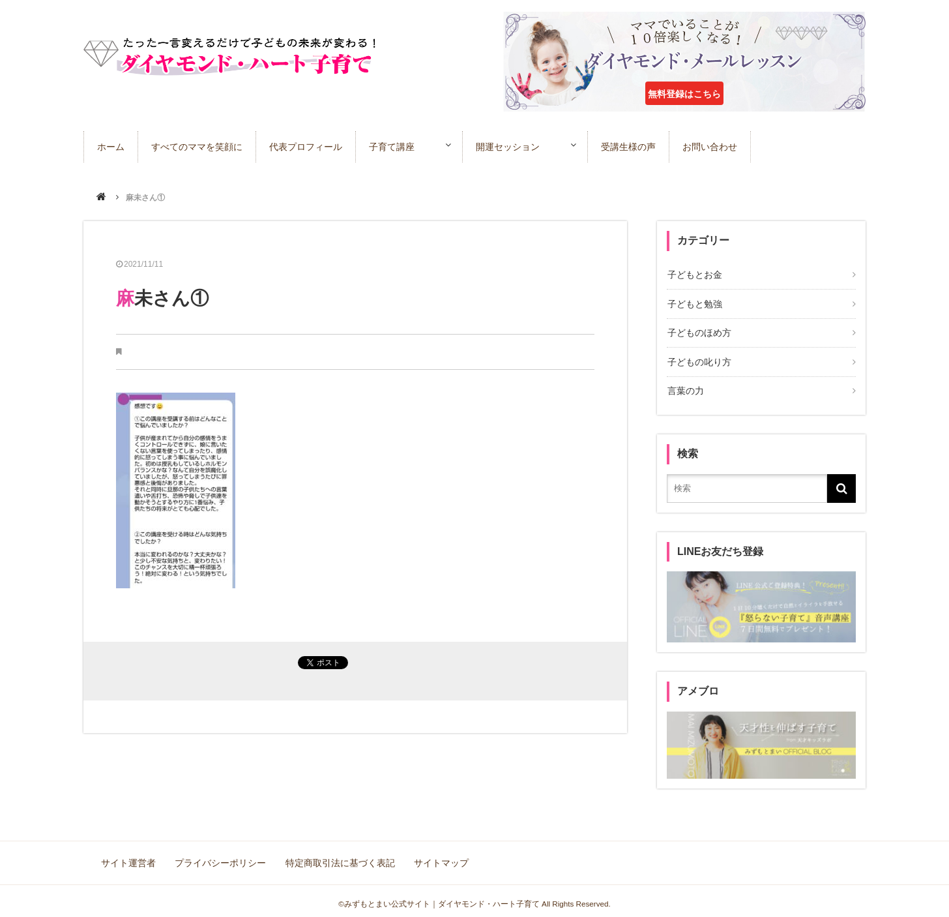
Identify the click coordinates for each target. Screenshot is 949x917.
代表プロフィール (305, 146)
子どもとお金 (694, 274)
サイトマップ (439, 858)
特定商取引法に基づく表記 (339, 858)
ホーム (110, 146)
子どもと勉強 (694, 303)
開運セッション (512, 146)
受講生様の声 (637, 146)
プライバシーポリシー (220, 858)
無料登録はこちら (684, 94)
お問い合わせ (719, 146)
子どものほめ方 (699, 331)
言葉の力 (685, 388)
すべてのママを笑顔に (196, 146)
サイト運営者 (129, 858)
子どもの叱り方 (699, 359)
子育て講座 (392, 146)
